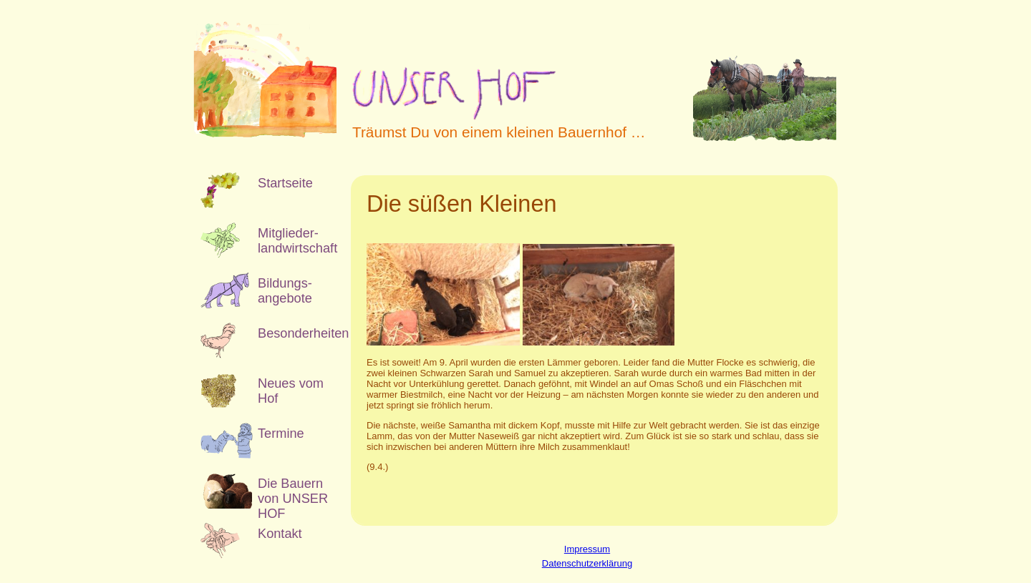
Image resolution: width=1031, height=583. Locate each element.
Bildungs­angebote (285, 290)
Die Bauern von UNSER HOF (293, 492)
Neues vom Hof (291, 391)
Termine (281, 433)
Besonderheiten (293, 333)
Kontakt (280, 533)
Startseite (285, 183)
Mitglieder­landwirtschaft (293, 240)
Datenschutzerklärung (587, 563)
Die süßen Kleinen (462, 204)
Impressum (587, 549)
